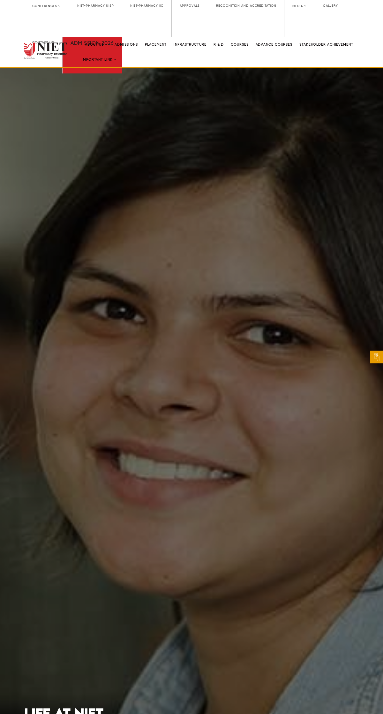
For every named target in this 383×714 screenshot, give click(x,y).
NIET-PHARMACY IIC (146, 5)
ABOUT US (96, 44)
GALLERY (330, 5)
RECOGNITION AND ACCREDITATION (246, 5)
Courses (239, 44)
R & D (219, 44)
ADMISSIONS (126, 44)
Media (299, 6)
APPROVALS (190, 5)
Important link (99, 59)
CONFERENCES (46, 6)
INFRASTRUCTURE (190, 44)
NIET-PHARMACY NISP (95, 5)
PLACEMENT (156, 44)
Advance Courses (274, 44)
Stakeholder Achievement (326, 44)
